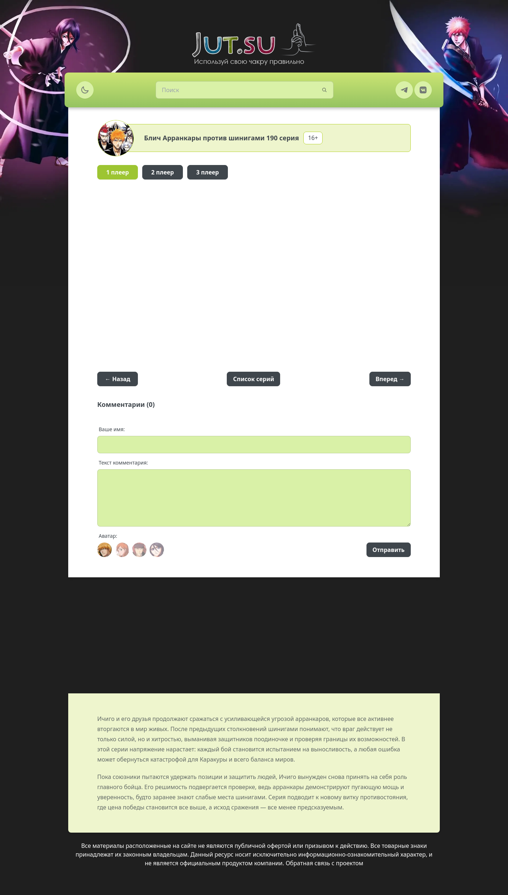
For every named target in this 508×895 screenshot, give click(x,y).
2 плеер (162, 172)
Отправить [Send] (389, 550)
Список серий (253, 379)
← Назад (117, 379)
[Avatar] (104, 550)
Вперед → (390, 379)
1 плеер (117, 172)
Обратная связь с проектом (324, 863)
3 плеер (207, 172)
